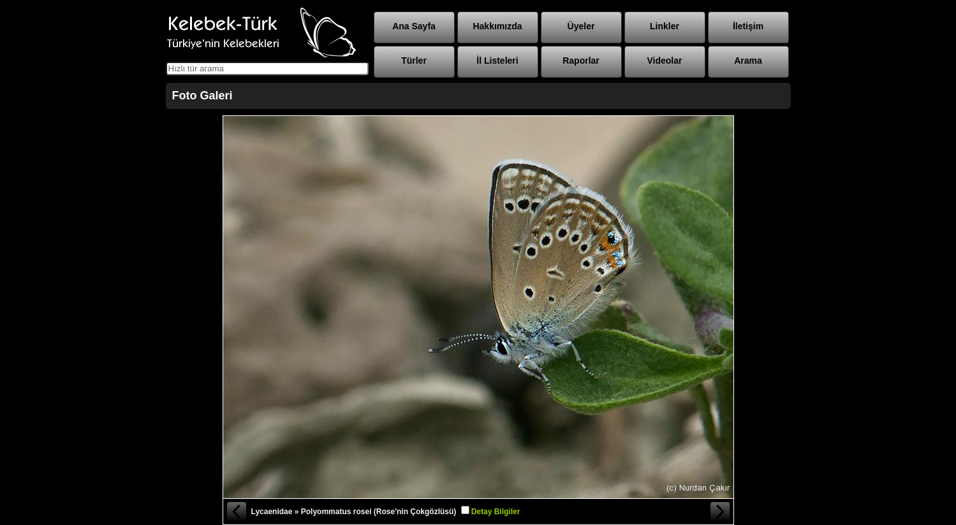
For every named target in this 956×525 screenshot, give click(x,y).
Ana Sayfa (414, 26)
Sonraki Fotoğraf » (720, 511)
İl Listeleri (497, 60)
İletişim (748, 26)
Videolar (664, 60)
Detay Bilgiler (495, 511)
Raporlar (581, 60)
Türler (414, 60)
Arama (748, 60)
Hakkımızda (497, 26)
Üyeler (581, 26)
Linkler (664, 26)
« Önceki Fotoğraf (236, 511)
